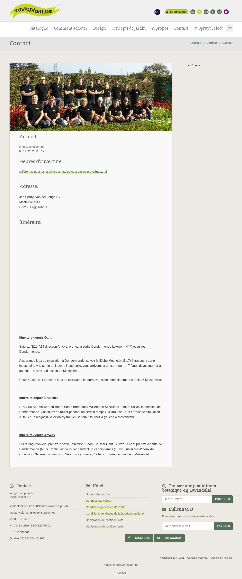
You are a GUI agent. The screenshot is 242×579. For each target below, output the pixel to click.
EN (206, 11)
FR (199, 11)
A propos (160, 28)
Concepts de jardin (129, 28)
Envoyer (223, 526)
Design (99, 28)
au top (121, 573)
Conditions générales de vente (106, 507)
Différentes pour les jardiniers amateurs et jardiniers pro (63, 171)
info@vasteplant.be (32, 146)
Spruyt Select (208, 28)
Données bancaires (98, 500)
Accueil (196, 42)
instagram (169, 538)
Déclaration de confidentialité (105, 520)
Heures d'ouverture (98, 494)
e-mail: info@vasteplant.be (121, 564)
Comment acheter (70, 28)
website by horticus (222, 557)
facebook (139, 538)
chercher (222, 499)
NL (192, 11)
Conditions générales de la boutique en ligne (115, 513)
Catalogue (39, 28)
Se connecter (176, 12)
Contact (181, 28)
